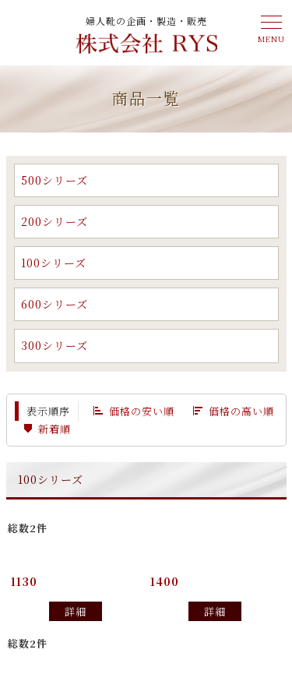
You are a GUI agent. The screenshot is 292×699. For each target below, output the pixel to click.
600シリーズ (54, 304)
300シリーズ (54, 345)
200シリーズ (54, 221)
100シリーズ (53, 262)
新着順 (54, 429)
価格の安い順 (141, 411)
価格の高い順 (241, 411)
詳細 (75, 611)
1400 (164, 581)
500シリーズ (54, 180)
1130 (24, 581)
